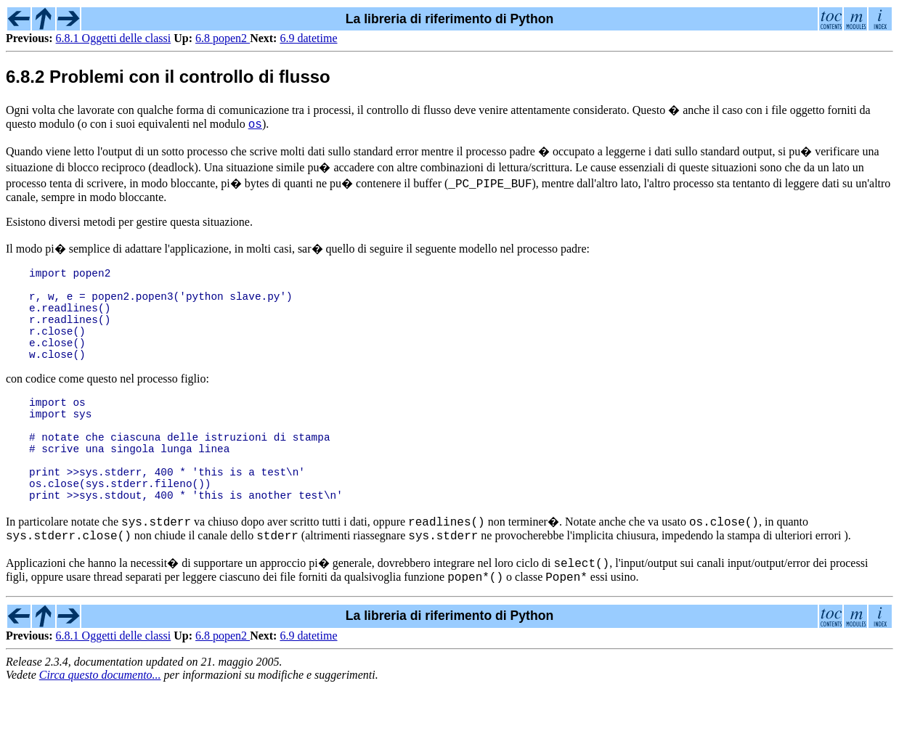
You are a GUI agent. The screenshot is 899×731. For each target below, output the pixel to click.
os (255, 126)
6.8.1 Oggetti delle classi (113, 38)
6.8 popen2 (222, 38)
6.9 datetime (308, 38)
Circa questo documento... (100, 718)
